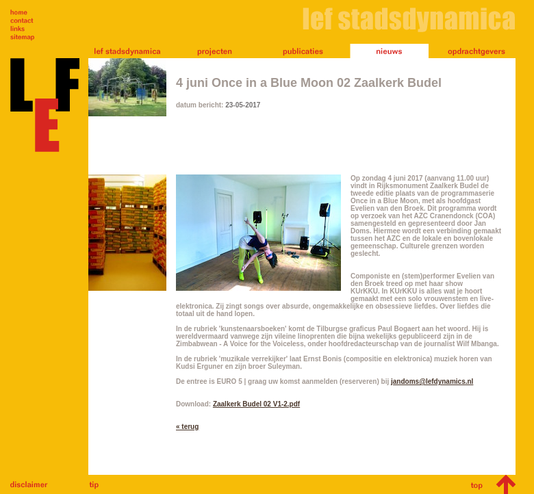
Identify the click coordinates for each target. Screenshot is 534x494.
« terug (187, 426)
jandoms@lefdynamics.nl (432, 381)
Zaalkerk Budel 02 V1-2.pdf (256, 404)
